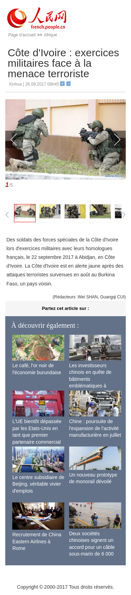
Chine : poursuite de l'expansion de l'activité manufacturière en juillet (95, 428)
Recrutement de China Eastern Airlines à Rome (36, 541)
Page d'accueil (22, 34)
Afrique (50, 34)
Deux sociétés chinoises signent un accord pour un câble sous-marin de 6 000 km (92, 547)
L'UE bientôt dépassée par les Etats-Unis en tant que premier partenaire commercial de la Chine (36, 435)
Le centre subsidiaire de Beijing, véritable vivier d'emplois (38, 484)
